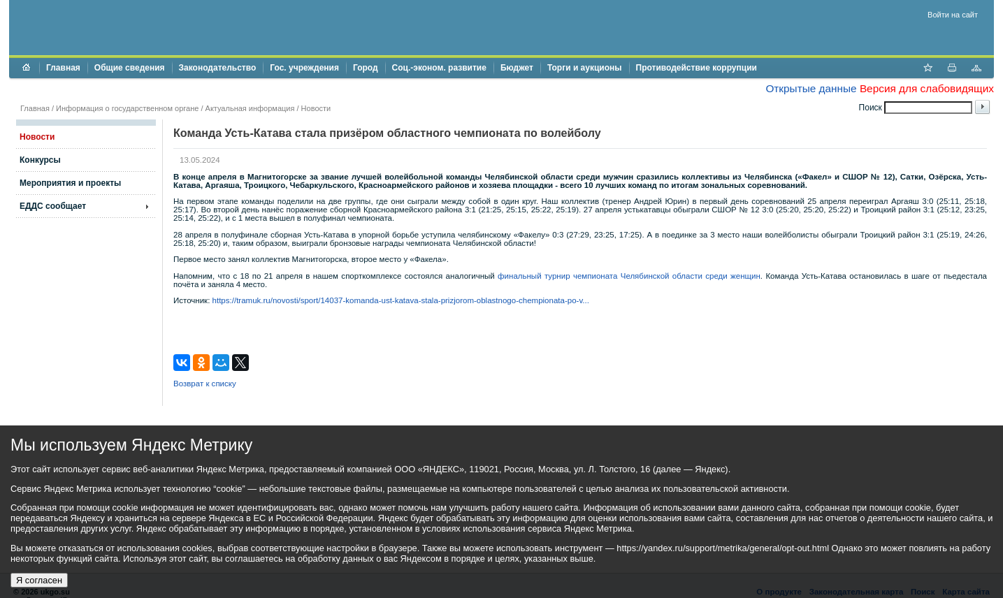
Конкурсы (40, 160)
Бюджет (516, 68)
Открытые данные (810, 88)
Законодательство (218, 68)
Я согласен (39, 580)
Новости (316, 108)
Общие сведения (129, 68)
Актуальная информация (250, 108)
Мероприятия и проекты (70, 183)
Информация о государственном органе (127, 108)
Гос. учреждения (304, 68)
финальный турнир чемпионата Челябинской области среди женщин (629, 276)
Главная (63, 68)
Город (365, 68)
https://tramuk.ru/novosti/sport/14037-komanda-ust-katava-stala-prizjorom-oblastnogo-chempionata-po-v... (400, 300)
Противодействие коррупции (696, 68)
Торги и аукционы (584, 68)
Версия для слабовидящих (927, 88)
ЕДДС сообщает (53, 206)
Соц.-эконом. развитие (439, 68)
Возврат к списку (204, 383)
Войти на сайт (953, 14)
